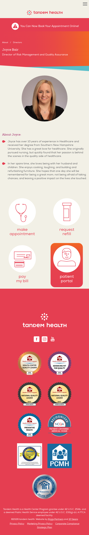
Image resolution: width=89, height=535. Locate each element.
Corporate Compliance (67, 524)
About (5, 43)
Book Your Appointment (53, 26)
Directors (17, 43)
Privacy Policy (17, 524)
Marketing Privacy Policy (39, 524)
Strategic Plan (44, 528)
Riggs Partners (55, 519)
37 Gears (73, 519)
